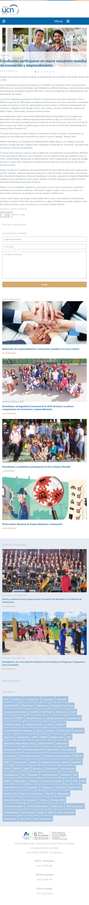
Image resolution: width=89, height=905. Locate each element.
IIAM (27, 768)
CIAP (72, 711)
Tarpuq (43, 799)
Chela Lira (61, 711)
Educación (62, 743)
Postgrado (46, 787)
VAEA (51, 812)
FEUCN (78, 755)
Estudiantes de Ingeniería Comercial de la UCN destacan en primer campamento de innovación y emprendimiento (38, 408)
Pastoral (34, 781)
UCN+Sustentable (13, 806)
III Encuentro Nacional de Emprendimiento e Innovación (32, 524)
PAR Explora (19, 781)
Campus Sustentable (15, 711)
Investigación (11, 774)
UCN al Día (57, 806)
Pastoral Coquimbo (52, 781)
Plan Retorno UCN (14, 787)
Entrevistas (53, 749)
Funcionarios (20, 762)
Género (65, 762)
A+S (6, 699)
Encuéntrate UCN (34, 749)
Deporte (78, 730)
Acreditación (32, 699)
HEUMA (76, 762)
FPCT (7, 762)
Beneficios (28, 705)
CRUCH (60, 724)
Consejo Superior (34, 724)
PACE (7, 781)
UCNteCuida (10, 812)
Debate (50, 730)
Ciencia (8, 718)
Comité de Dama (13, 724)
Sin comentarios (9, 353)
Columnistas (73, 718)
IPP (23, 774)
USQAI (40, 812)
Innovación (51, 768)
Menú (62, 21)
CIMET (19, 718)
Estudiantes (69, 749)
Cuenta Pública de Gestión (18, 730)
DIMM (43, 736)
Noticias (65, 774)
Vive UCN (25, 818)
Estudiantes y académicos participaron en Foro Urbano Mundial (36, 466)
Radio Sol (60, 787)
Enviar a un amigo (19, 214)
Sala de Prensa (11, 799)
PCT (67, 781)
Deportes (9, 736)
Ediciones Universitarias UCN (19, 743)
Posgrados (32, 787)
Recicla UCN (10, 793)
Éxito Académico (42, 818)
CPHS (50, 724)
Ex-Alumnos (10, 755)
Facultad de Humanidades (57, 755)
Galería (34, 762)
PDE (75, 781)
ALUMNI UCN (11, 705)
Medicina (33, 774)
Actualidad (48, 699)
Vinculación (10, 818)
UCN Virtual (27, 812)
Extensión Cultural (30, 755)
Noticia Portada (49, 774)
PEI (83, 781)
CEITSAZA (47, 711)
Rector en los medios (32, 793)
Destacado (23, 736)
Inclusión (37, 768)
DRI (69, 736)
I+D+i (7, 768)
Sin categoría (29, 799)
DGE (34, 736)
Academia (17, 699)
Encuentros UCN (13, 749)
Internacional (67, 768)
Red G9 (50, 793)
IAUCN (17, 768)
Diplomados (57, 736)
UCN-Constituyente (37, 806)
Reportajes (63, 793)
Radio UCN (75, 787)
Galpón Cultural (49, 762)
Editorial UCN (45, 743)
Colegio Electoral (55, 718)
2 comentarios (8, 471)
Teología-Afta (57, 799)
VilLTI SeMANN (65, 812)
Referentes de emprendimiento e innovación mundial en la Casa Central (40, 348)
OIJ (75, 774)
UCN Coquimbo (74, 806)
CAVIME (33, 711)
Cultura (40, 730)
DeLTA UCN (64, 730)
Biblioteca (42, 705)
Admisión (62, 699)
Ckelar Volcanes (34, 718)
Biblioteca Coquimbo (62, 705)
